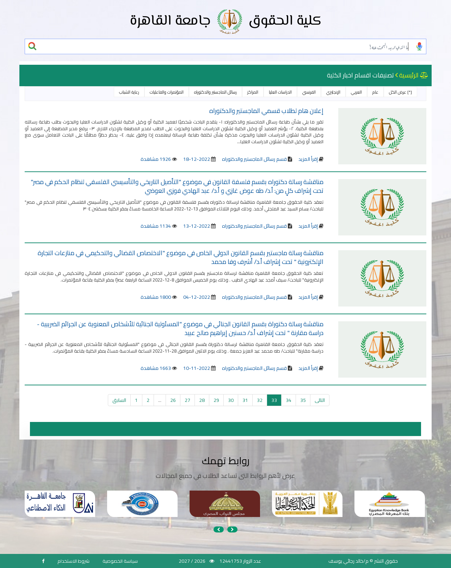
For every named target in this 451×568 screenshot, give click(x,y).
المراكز (252, 92)
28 (202, 400)
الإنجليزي (333, 92)
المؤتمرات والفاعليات (167, 92)
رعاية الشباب (129, 92)
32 (259, 400)
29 (216, 400)
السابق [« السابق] (119, 400)
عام (375, 92)
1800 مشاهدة (156, 297)
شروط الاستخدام (73, 561)
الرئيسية (409, 75)
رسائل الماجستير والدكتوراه (215, 92)
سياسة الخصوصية (120, 561)
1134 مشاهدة (156, 226)
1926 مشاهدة (156, 159)
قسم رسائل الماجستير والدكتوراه (254, 159)
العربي (356, 92)
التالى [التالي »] (320, 400)
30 (231, 400)
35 (303, 400)
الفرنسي (309, 92)
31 (245, 400)
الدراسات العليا (280, 92)
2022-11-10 (196, 368)
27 (187, 400)
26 (173, 400)
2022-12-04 (196, 297)
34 (288, 400)
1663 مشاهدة (156, 368)
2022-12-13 (196, 226)
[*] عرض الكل (400, 92)
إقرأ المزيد (308, 159)
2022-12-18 (196, 159)
